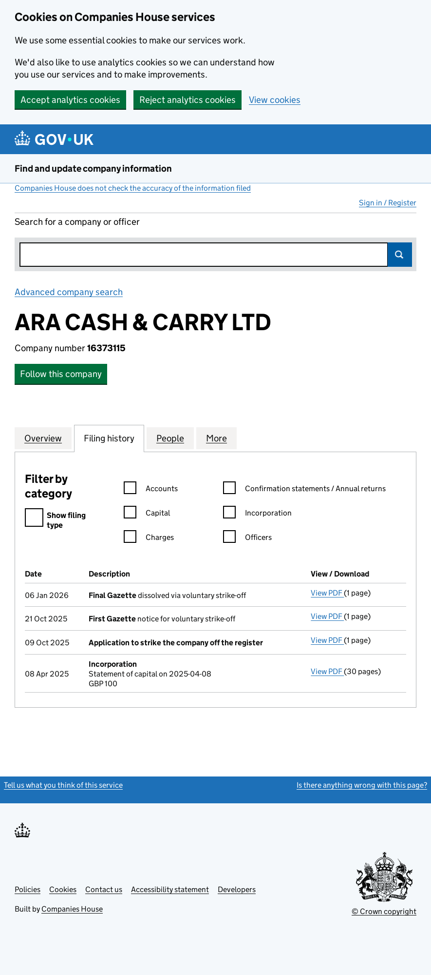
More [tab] (216, 438)
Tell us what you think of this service (63, 785)
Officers (247, 539)
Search (400, 254)
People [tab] (170, 438)
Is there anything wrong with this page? (362, 785)
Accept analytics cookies (70, 99)
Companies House (72, 909)
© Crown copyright (384, 911)
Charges (149, 539)
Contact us (103, 889)
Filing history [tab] (109, 438)
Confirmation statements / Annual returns (304, 490)
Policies (27, 889)
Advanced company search (69, 292)
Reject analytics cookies (187, 99)
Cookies (62, 889)
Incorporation (257, 514)
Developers (237, 889)
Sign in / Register (387, 202)
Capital (147, 514)
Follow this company (61, 373)
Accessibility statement (170, 889)
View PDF (327, 592)
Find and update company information (93, 168)
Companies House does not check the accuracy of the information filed (133, 188)
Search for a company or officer (77, 221)
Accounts (151, 490)
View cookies (274, 99)
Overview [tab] (43, 438)
